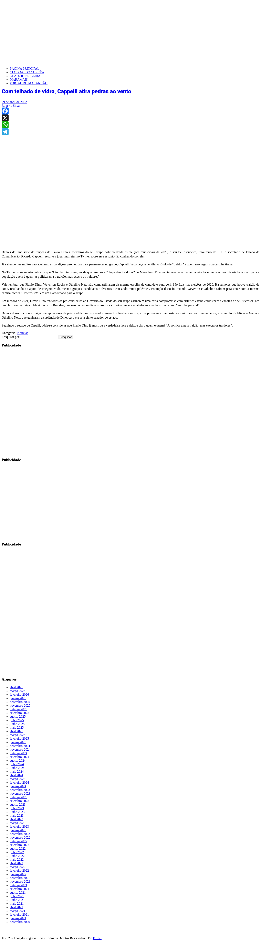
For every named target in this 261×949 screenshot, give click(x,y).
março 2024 (17, 779)
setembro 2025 (19, 713)
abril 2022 (16, 863)
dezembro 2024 (20, 746)
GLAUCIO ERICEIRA (25, 76)
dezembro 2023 (20, 790)
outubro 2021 (18, 885)
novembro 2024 (20, 749)
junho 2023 (17, 812)
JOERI (97, 938)
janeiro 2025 (18, 742)
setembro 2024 (19, 757)
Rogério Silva (11, 105)
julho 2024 (17, 764)
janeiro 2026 (18, 698)
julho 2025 (17, 720)
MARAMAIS (19, 79)
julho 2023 (17, 808)
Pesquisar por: (11, 337)
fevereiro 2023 (19, 826)
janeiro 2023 (18, 830)
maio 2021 (17, 903)
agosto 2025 (18, 716)
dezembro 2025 (20, 702)
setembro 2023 (19, 801)
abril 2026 (16, 687)
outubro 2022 (18, 841)
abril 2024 (16, 775)
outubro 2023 (18, 797)
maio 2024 (17, 771)
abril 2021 (16, 907)
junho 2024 (17, 768)
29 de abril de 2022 (14, 102)
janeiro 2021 (18, 918)
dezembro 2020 (20, 922)
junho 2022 (17, 856)
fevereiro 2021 (19, 914)
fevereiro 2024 (19, 782)
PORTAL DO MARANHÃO (29, 83)
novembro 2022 (20, 837)
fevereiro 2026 (19, 694)
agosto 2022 (18, 848)
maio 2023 (17, 815)
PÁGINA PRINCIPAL (24, 68)
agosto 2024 (18, 760)
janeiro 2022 (18, 874)
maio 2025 (17, 727)
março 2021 (17, 911)
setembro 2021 (19, 889)
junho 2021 (17, 900)
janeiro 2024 (18, 786)
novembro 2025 (20, 705)
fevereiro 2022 (19, 870)
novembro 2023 (20, 793)
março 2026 (17, 691)
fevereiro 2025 (19, 738)
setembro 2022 (19, 845)
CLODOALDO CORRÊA (27, 72)
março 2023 (17, 823)
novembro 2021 (20, 881)
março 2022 (17, 867)
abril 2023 (16, 819)
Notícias (22, 333)
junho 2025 (17, 724)
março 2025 (17, 735)
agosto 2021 (18, 892)
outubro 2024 (18, 753)
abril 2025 (16, 731)
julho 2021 (17, 896)
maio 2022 (17, 859)
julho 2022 (17, 852)
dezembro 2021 (20, 878)
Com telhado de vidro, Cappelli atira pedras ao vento (66, 91)
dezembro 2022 (20, 834)
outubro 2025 (18, 709)
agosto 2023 (18, 804)
